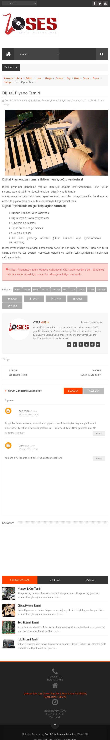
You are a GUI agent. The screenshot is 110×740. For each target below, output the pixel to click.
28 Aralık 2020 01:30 (29, 407)
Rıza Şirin (72, 733)
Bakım (29, 78)
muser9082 (25, 404)
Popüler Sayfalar (19, 573)
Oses (76, 78)
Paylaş (33, 298)
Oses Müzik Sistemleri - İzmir (59, 727)
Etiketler (55, 573)
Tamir (96, 78)
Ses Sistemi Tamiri (28, 615)
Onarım (59, 78)
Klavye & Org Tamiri (29, 581)
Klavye (48, 78)
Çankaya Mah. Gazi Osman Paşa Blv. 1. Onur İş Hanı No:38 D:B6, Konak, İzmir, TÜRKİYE (55, 688)
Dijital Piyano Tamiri (29, 598)
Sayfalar (90, 573)
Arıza (19, 78)
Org (68, 78)
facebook (93, 383)
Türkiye (7, 82)
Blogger (50, 733)
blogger (73, 383)
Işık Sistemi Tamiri (28, 632)
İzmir (38, 78)
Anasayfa (8, 78)
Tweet (12, 298)
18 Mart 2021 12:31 (28, 442)
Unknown (24, 438)
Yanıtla (99, 426)
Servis (86, 78)
